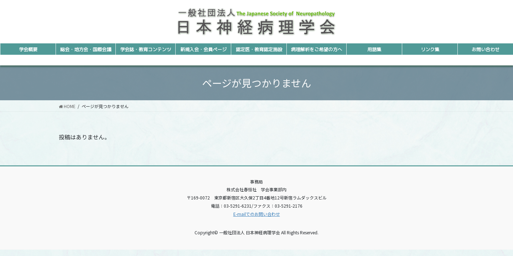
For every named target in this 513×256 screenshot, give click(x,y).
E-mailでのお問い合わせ (256, 214)
